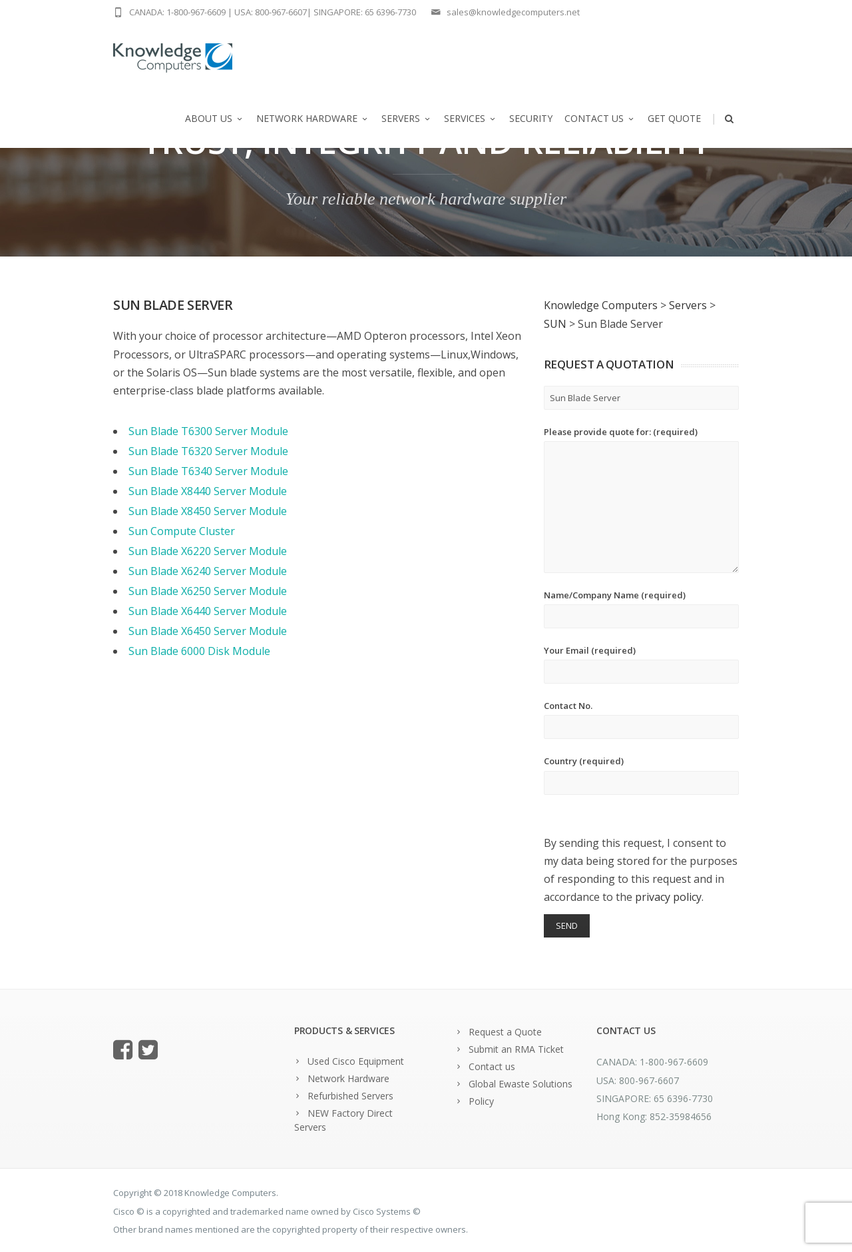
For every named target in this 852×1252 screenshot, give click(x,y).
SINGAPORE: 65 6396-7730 (365, 12)
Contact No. (641, 719)
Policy (481, 1101)
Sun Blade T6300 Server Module (208, 431)
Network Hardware (312, 118)
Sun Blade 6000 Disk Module (199, 651)
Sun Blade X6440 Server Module (207, 611)
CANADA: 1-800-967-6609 (177, 12)
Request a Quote (505, 1031)
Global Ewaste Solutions (520, 1083)
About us (214, 118)
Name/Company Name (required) (641, 608)
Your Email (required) (641, 664)
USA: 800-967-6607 (270, 12)
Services (470, 118)
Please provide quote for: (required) (641, 499)
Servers (406, 118)
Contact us (600, 118)
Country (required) (641, 774)
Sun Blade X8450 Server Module (207, 511)
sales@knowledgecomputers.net (513, 12)
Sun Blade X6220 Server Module (207, 551)
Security (530, 118)
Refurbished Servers (350, 1095)
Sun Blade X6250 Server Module (207, 591)
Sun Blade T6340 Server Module (208, 471)
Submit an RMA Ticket (516, 1049)
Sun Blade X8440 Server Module (207, 491)
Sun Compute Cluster (181, 531)
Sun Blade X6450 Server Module (207, 631)
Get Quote (674, 118)
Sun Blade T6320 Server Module (208, 451)
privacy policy (668, 897)
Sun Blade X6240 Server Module (207, 571)
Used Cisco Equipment (356, 1061)
